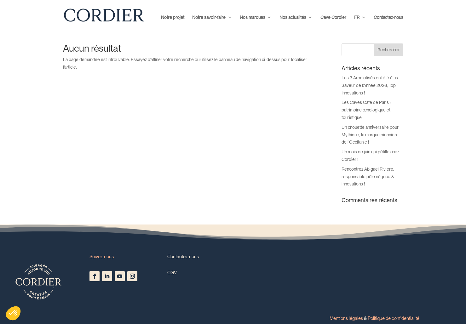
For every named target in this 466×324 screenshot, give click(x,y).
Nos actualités (292, 17)
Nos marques (252, 17)
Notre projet (172, 17)
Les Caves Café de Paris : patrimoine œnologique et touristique (366, 110)
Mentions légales (346, 318)
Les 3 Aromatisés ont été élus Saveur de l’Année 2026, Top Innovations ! (370, 85)
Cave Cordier (333, 17)
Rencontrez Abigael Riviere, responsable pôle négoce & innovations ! (368, 177)
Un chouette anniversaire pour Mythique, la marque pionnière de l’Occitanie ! (370, 135)
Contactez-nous (388, 17)
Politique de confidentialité (393, 318)
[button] (13, 313)
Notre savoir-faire (209, 17)
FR (357, 17)
